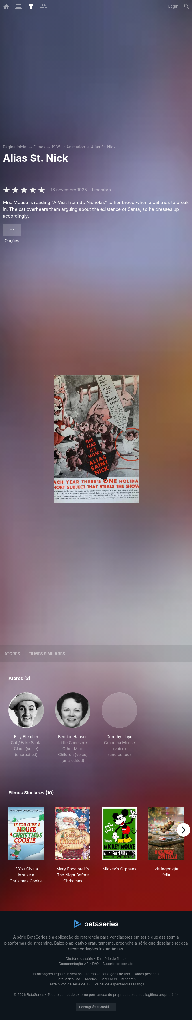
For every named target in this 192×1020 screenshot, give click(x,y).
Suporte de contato (118, 964)
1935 (55, 146)
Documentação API (74, 964)
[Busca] (186, 6)
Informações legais (48, 974)
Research (128, 979)
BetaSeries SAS (68, 979)
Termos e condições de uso (107, 974)
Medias (91, 979)
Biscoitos (74, 974)
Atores (12, 653)
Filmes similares (47, 653)
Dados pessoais (146, 974)
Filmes (39, 146)
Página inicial (15, 146)
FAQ (95, 964)
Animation (75, 146)
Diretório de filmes (111, 958)
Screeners (109, 979)
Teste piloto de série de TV (69, 984)
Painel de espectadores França (119, 984)
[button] (26, 727)
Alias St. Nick (103, 146)
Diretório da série (79, 958)
